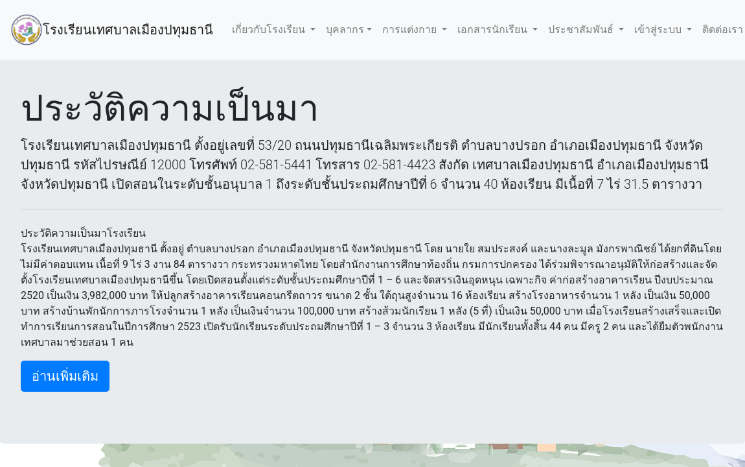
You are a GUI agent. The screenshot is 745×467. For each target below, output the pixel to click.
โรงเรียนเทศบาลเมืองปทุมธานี (129, 30)
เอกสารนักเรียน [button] (493, 29)
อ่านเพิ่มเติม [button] (65, 376)
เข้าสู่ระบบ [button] (659, 29)
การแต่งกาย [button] (410, 29)
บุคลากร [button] (345, 29)
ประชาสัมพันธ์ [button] (582, 29)
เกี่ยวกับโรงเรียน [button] (270, 29)
